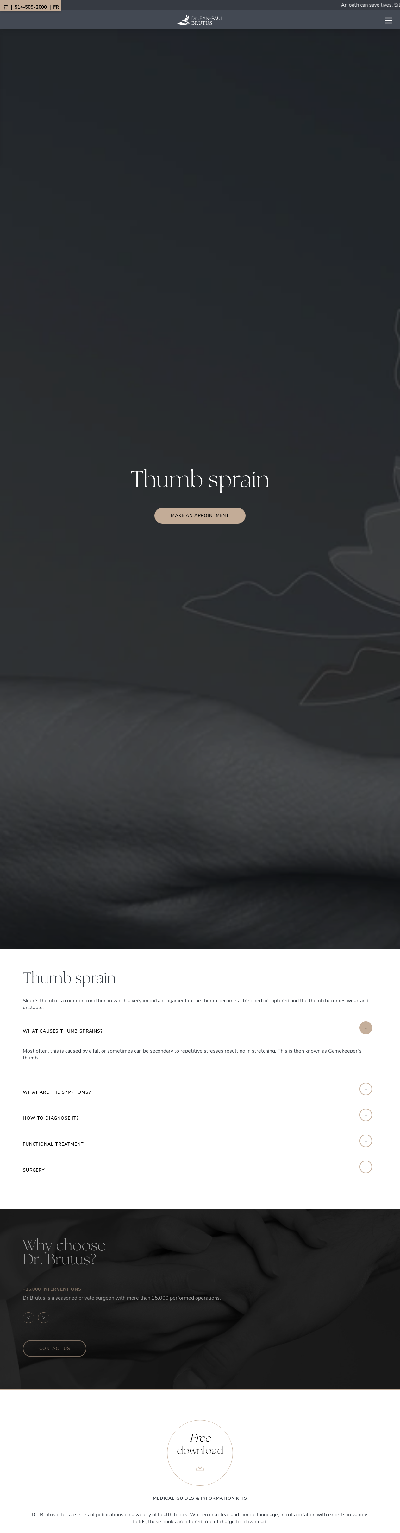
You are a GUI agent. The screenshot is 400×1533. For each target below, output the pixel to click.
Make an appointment (200, 515)
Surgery (34, 1170)
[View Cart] (5, 7)
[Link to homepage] (200, 19)
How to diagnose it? (51, 1118)
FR (56, 7)
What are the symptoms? (57, 1092)
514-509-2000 (31, 7)
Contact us (54, 1348)
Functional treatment (53, 1144)
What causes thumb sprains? (63, 1031)
